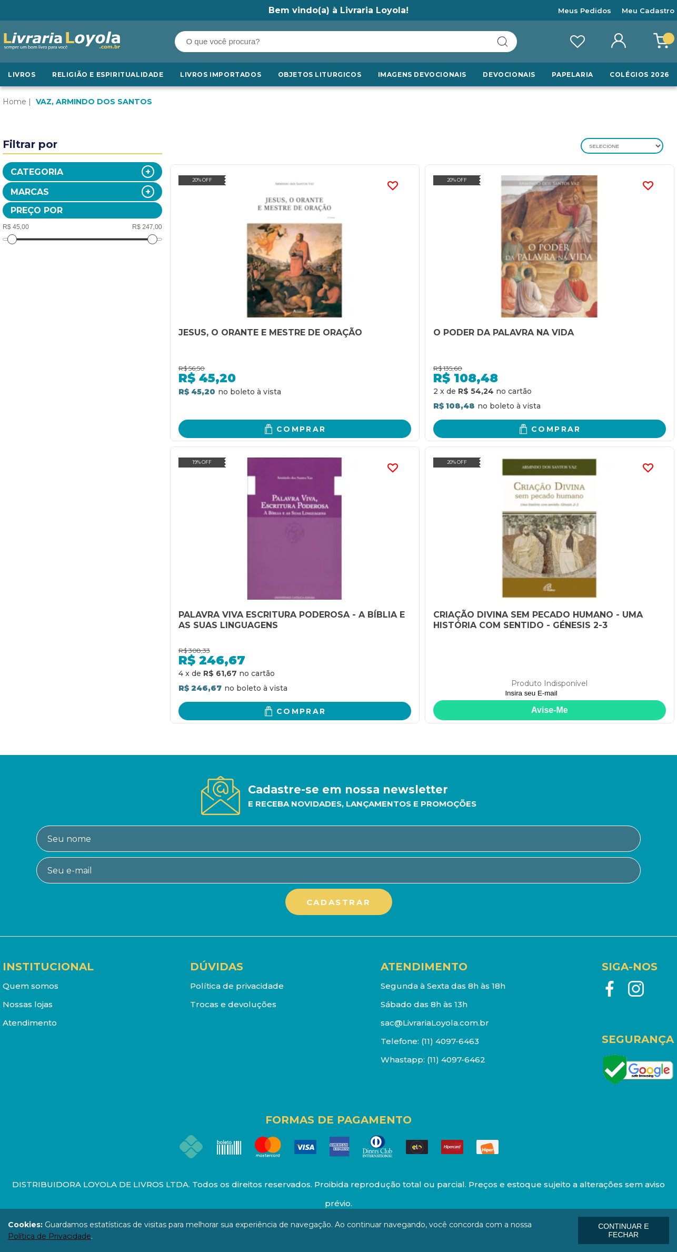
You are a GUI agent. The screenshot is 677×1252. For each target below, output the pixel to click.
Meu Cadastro (648, 10)
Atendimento (30, 1023)
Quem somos (30, 986)
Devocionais (509, 74)
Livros (22, 74)
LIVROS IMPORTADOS (220, 74)
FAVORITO (392, 185)
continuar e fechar (623, 1230)
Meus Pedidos (584, 10)
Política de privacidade (237, 986)
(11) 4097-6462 (456, 1060)
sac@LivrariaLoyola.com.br (435, 1023)
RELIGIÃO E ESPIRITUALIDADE (108, 74)
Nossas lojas (28, 1004)
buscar (502, 41)
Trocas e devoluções (233, 1004)
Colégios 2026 (639, 74)
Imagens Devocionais (422, 74)
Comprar (301, 429)
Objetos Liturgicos (320, 74)
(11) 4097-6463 (450, 1041)
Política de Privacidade (49, 1236)
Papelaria (572, 74)
